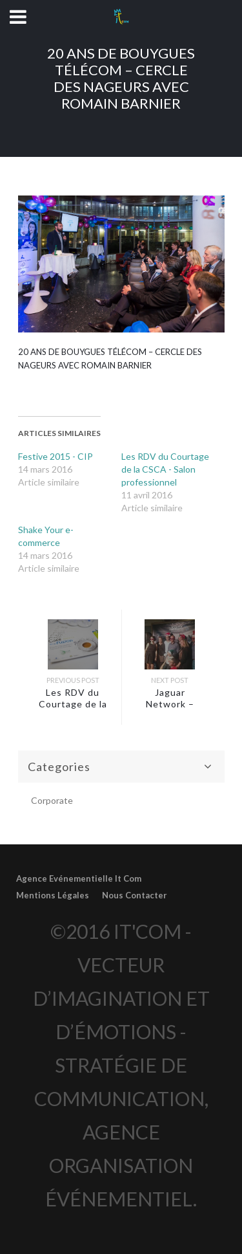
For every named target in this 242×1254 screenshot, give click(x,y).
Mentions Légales (52, 895)
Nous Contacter (134, 895)
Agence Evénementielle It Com (78, 878)
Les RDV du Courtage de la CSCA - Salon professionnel (165, 469)
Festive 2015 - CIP (55, 456)
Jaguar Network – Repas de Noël (170, 704)
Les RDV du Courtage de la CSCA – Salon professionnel (73, 709)
